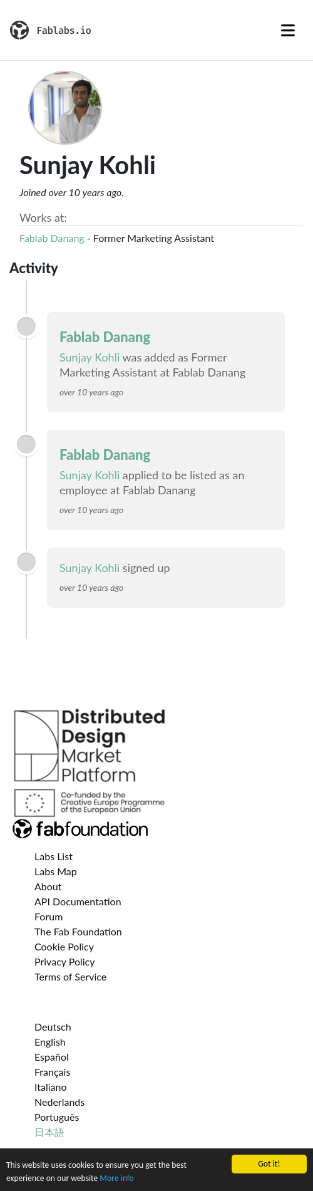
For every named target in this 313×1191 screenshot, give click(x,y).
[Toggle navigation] (288, 30)
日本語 (49, 1132)
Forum (48, 916)
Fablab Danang (52, 238)
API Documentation (77, 901)
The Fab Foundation (78, 931)
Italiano (50, 1087)
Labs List (53, 856)
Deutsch (52, 1026)
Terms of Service (70, 976)
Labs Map (55, 871)
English (50, 1042)
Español (51, 1057)
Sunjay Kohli (89, 357)
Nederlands (59, 1102)
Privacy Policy (64, 961)
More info (116, 1178)
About (48, 886)
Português (56, 1117)
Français (52, 1072)
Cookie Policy (64, 946)
